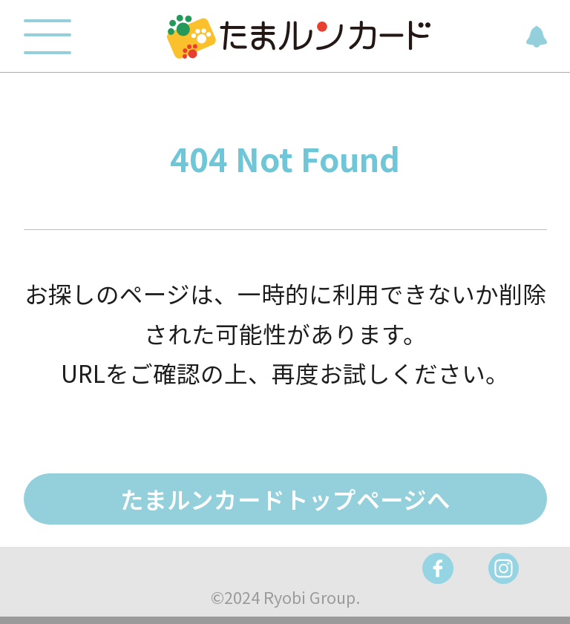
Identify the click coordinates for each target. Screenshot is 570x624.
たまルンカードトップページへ (285, 499)
